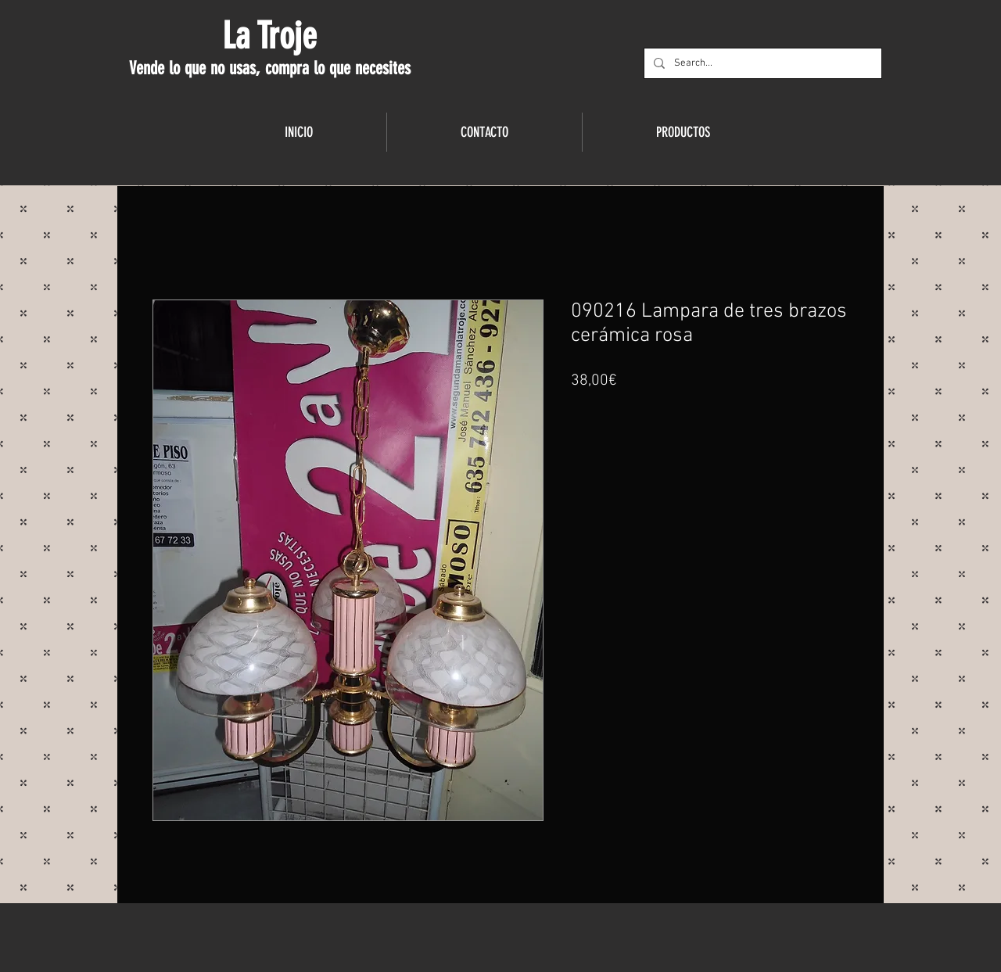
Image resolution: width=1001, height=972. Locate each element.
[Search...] (761, 63)
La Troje (269, 36)
